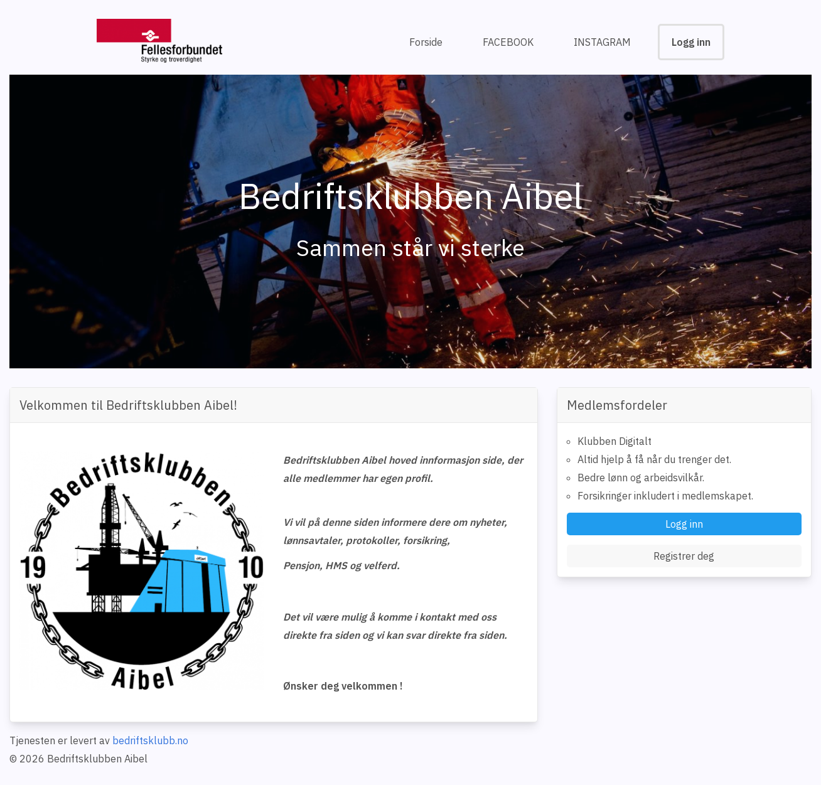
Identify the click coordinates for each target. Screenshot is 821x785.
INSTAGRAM (602, 42)
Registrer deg (683, 556)
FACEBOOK (508, 42)
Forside (426, 42)
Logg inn (691, 42)
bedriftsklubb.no (150, 740)
